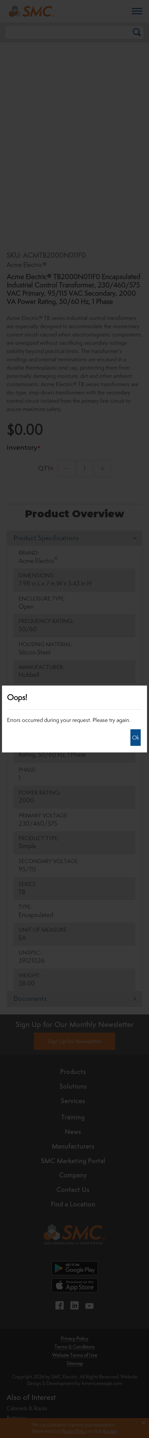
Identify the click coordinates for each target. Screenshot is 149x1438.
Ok (135, 737)
